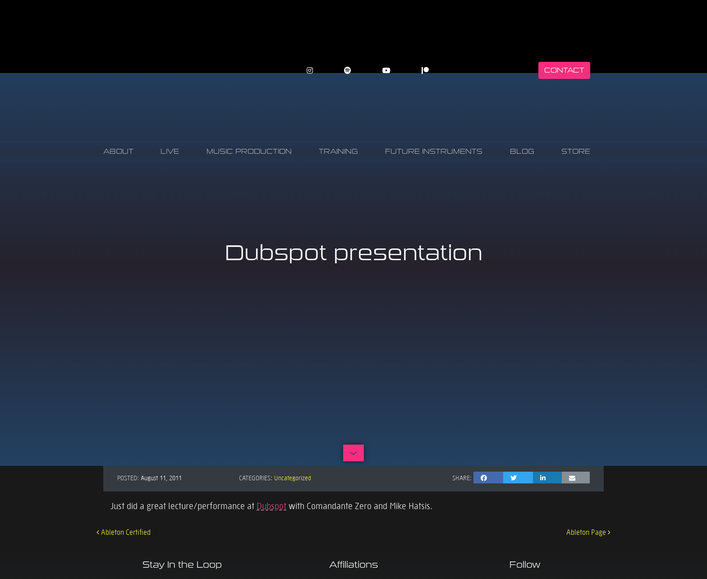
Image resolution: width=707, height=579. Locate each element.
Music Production (249, 151)
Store (575, 151)
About (118, 151)
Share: (462, 477)
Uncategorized (292, 477)
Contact (564, 70)
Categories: (255, 477)
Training (338, 151)
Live (170, 151)
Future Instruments (433, 151)
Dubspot (271, 505)
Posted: (128, 477)
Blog (522, 151)
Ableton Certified (123, 532)
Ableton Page (588, 532)
